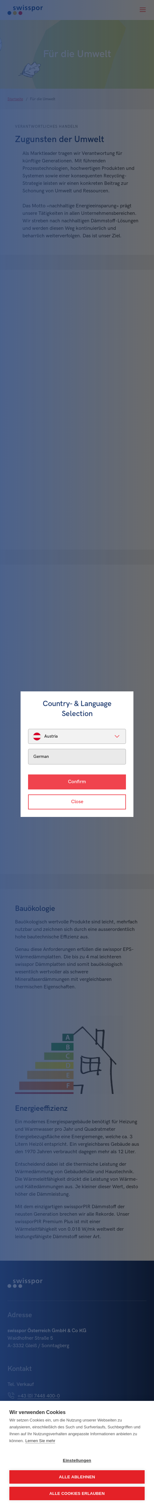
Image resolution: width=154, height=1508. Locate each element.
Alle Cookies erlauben (77, 1493)
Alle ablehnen (77, 1477)
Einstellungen (77, 1460)
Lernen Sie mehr (40, 1440)
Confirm (77, 782)
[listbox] (77, 736)
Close (77, 802)
